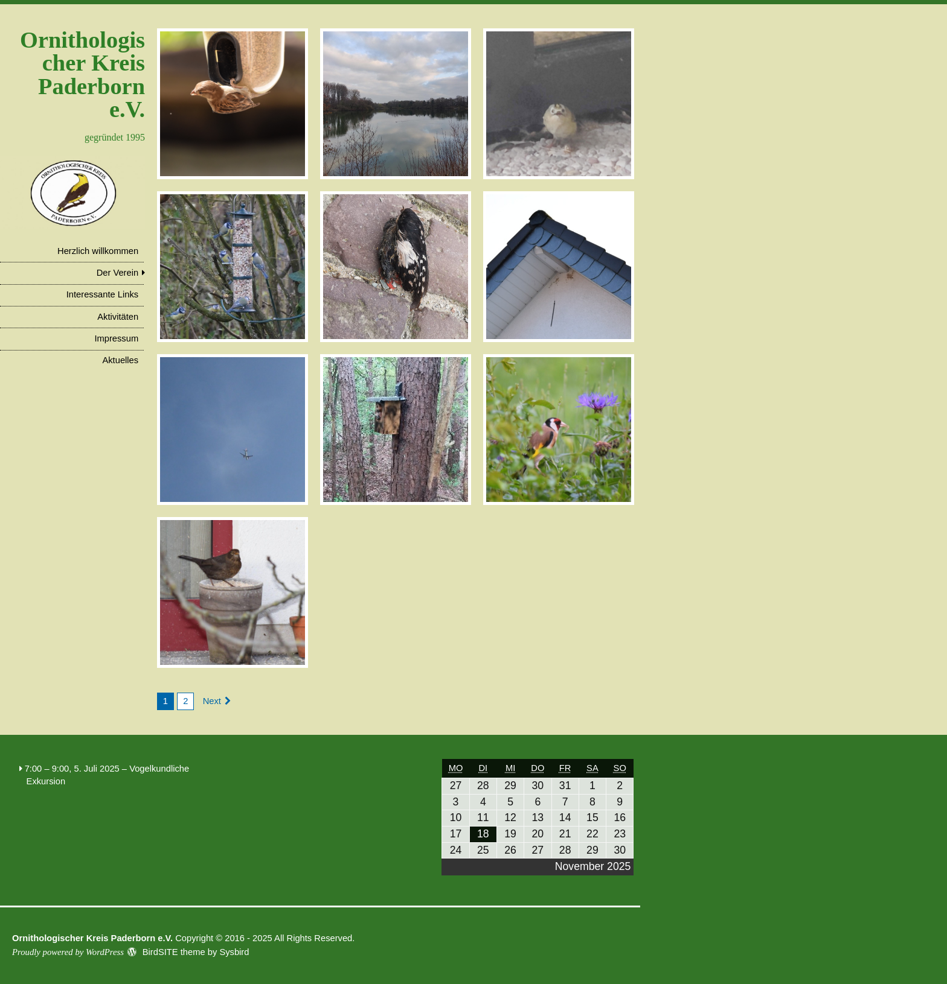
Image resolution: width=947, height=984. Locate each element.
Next (212, 701)
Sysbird (234, 952)
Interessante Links (102, 294)
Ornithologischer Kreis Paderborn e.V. (82, 74)
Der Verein (118, 273)
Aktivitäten (117, 317)
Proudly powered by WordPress (68, 952)
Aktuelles (120, 360)
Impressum (116, 338)
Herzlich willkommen (97, 251)
